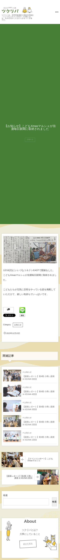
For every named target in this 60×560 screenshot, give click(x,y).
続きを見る (23, 544)
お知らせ (17, 325)
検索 (5, 495)
